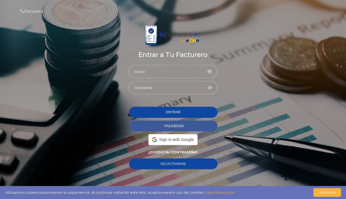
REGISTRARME (173, 164)
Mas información (220, 192)
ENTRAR (173, 112)
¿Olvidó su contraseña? (173, 152)
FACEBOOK (174, 126)
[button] (172, 139)
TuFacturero (31, 11)
